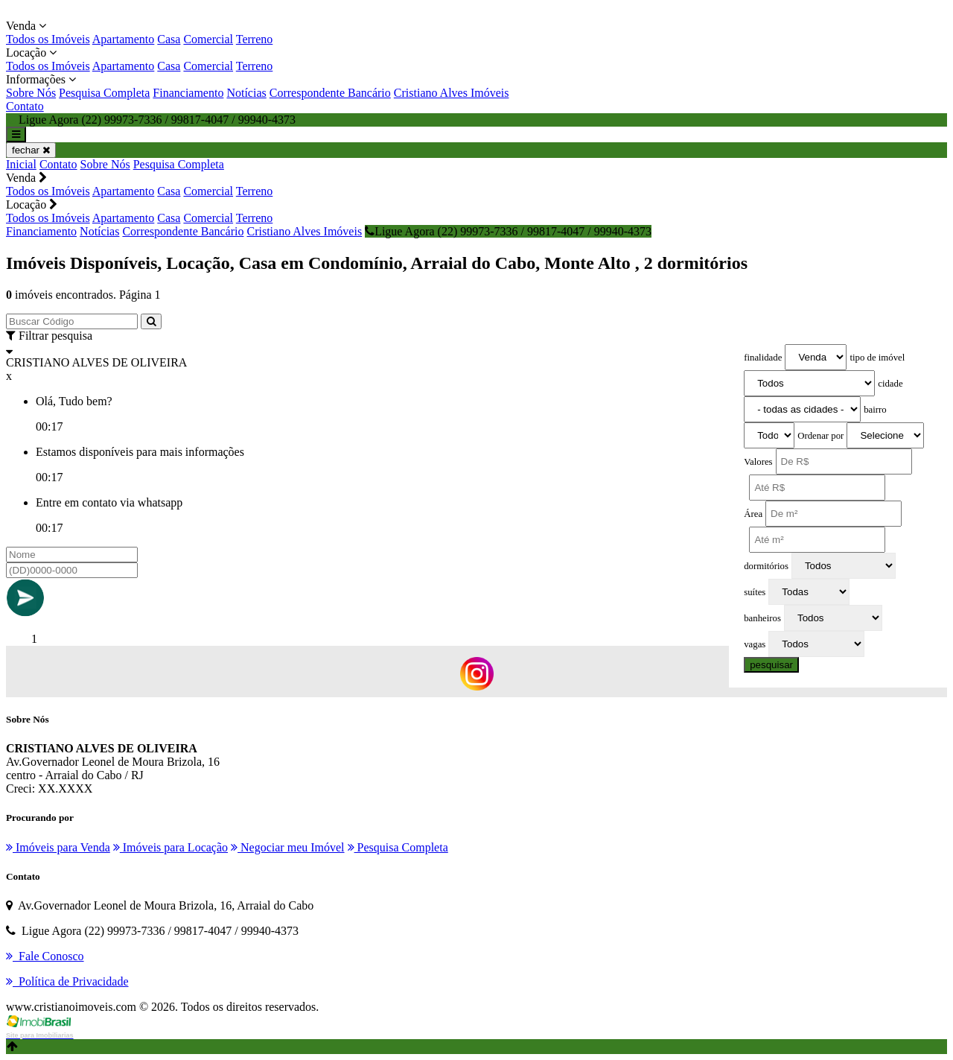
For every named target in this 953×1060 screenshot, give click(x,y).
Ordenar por (820, 436)
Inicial (21, 164)
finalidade (763, 357)
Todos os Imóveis (48, 39)
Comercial (208, 39)
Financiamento (188, 92)
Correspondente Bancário (330, 92)
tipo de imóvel (877, 357)
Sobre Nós (31, 92)
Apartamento (123, 39)
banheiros (762, 618)
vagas (754, 644)
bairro (875, 409)
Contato (25, 106)
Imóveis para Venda (58, 847)
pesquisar (771, 664)
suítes (754, 592)
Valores (758, 462)
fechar (31, 150)
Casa (168, 39)
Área (753, 514)
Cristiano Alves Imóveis (451, 92)
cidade (890, 383)
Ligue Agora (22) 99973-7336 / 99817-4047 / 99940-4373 (508, 231)
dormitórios (766, 566)
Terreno (254, 39)
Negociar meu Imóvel (288, 847)
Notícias (246, 92)
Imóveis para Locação (170, 847)
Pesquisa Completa (104, 92)
